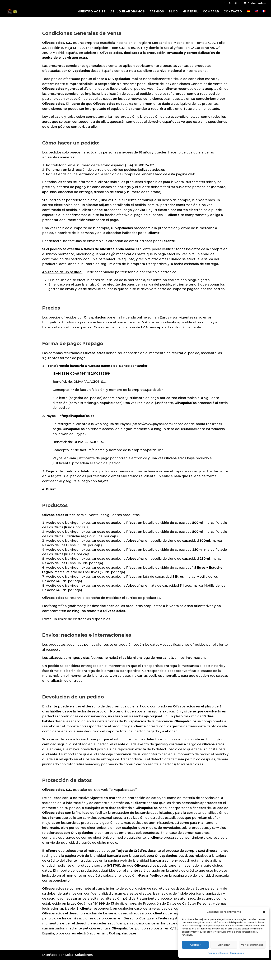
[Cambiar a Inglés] (256, 13)
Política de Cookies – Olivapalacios (226, 953)
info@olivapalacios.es (119, 933)
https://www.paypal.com (152, 424)
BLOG (173, 11)
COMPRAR (211, 11)
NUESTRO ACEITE (92, 11)
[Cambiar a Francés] (263, 13)
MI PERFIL (190, 11)
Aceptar (195, 944)
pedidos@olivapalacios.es (144, 170)
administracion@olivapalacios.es (95, 403)
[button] (264, 912)
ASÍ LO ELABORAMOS (127, 11)
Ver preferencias (252, 944)
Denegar (224, 944)
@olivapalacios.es (79, 416)
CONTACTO (233, 11)
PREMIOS (156, 11)
